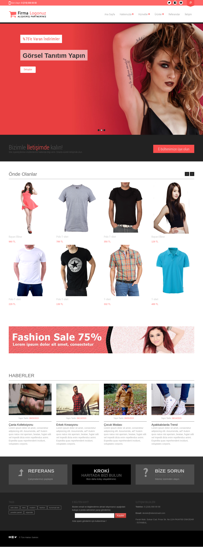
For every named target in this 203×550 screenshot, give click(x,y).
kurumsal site (54, 508)
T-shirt (107, 299)
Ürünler (159, 14)
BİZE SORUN (169, 470)
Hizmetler (144, 14)
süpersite (29, 512)
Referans (41, 470)
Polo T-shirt (62, 236)
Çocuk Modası (113, 424)
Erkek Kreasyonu (67, 424)
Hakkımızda (127, 14)
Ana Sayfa (110, 14)
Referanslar (174, 14)
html (24, 508)
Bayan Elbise (15, 236)
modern (32, 508)
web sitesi (14, 508)
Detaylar (28, 69)
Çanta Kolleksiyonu (21, 424)
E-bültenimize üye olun (173, 149)
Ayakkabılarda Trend (164, 424)
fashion (42, 508)
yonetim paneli (16, 512)
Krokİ (101, 470)
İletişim (188, 14)
